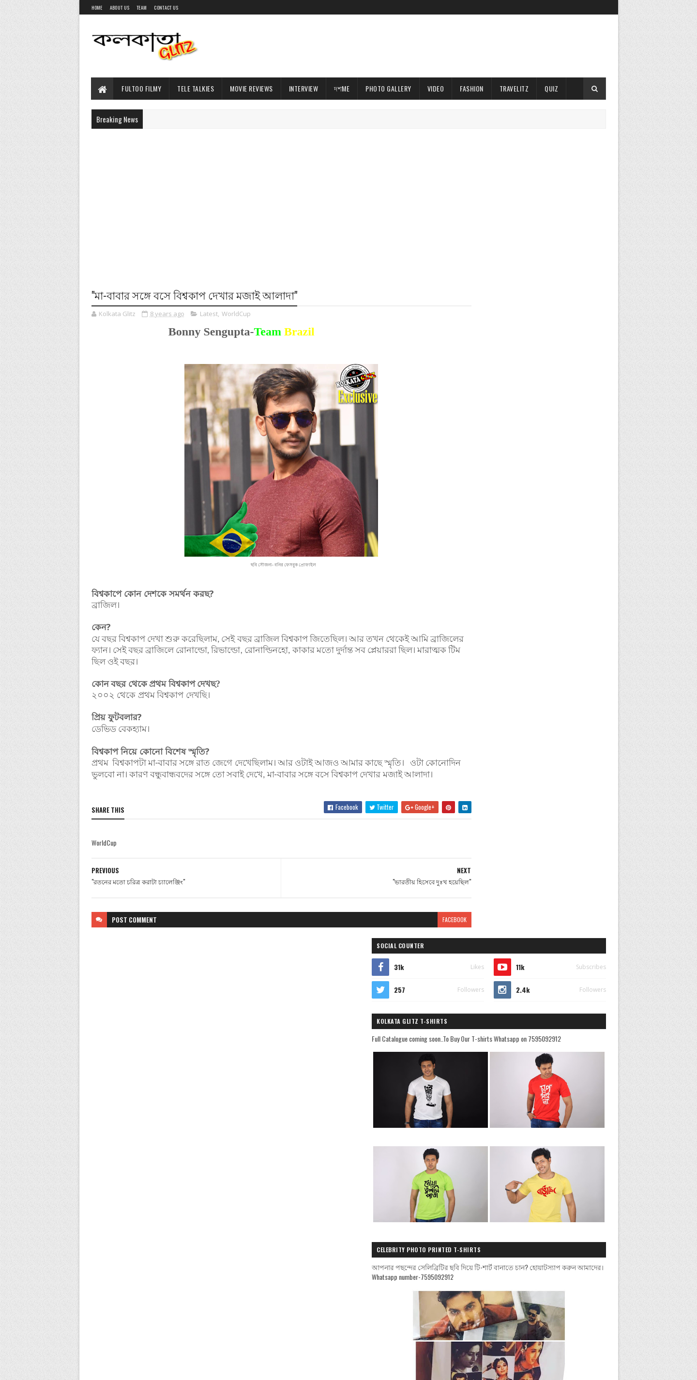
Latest (209, 314)
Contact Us (166, 7)
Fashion (472, 88)
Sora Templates (138, 1367)
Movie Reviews (251, 88)
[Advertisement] (430, 46)
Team (141, 7)
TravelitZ (514, 88)
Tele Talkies (196, 88)
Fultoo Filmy (142, 88)
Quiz (552, 88)
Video (435, 88)
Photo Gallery (389, 88)
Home (97, 7)
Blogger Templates (187, 1367)
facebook (417, 931)
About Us (119, 7)
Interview (303, 88)
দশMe (342, 88)
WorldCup (236, 314)
